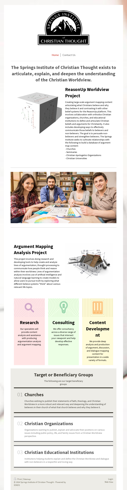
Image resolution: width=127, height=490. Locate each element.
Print (18, 479)
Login (110, 479)
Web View (109, 482)
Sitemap (27, 479)
